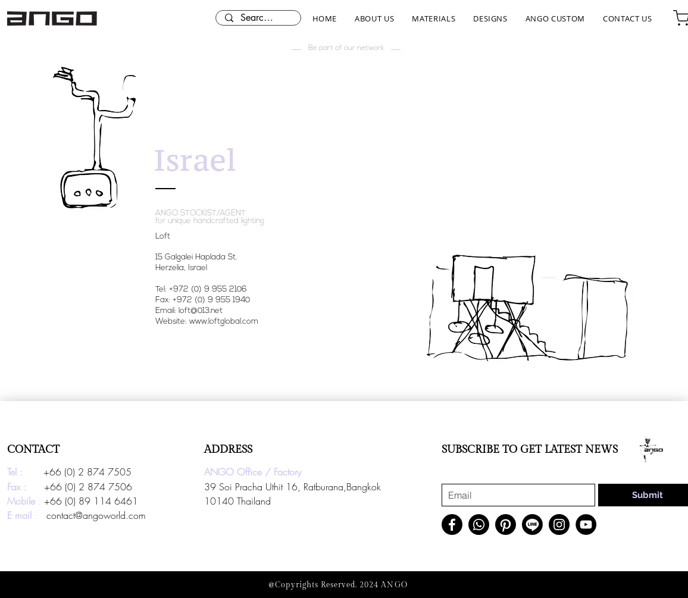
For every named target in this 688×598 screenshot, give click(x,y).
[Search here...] (258, 18)
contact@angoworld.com (96, 515)
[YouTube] (586, 524)
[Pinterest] (505, 524)
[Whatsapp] (478, 524)
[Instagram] (559, 524)
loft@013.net (201, 311)
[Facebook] (452, 524)
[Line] (532, 524)
